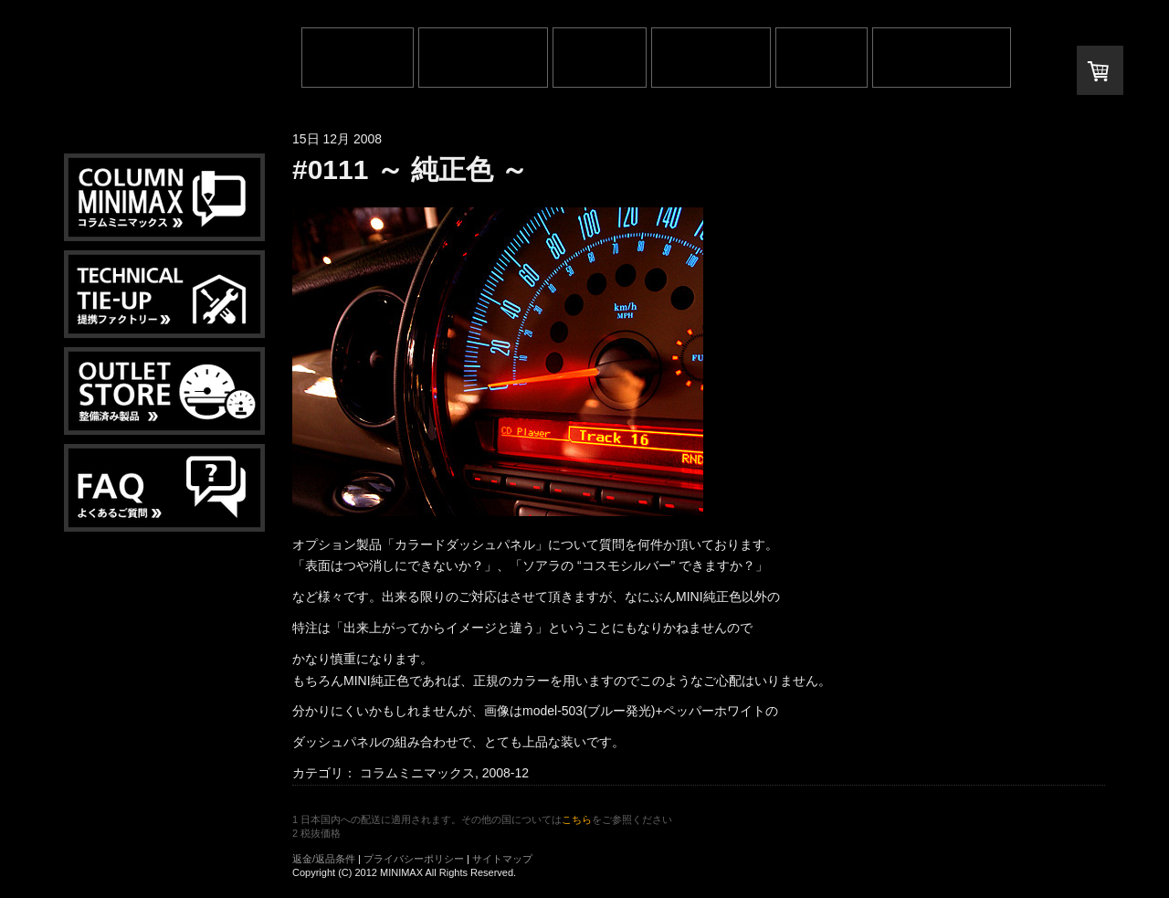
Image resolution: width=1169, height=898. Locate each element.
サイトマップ (502, 858)
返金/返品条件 (323, 858)
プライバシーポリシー (413, 858)
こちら (577, 819)
